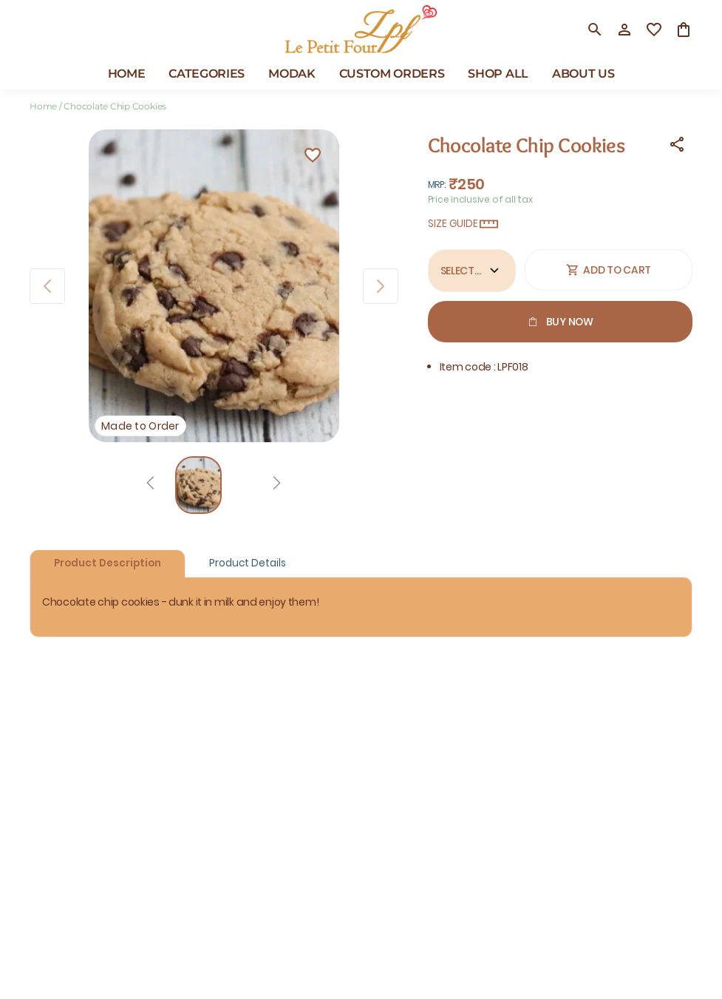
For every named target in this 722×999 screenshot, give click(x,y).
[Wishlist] (312, 157)
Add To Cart (608, 270)
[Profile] (624, 29)
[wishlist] (654, 29)
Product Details (247, 563)
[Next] (277, 485)
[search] (595, 29)
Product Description (107, 563)
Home (43, 106)
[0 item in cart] (683, 29)
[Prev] (150, 485)
